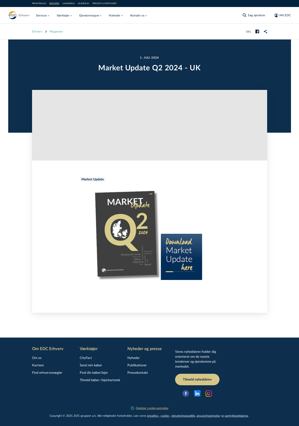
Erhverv (54, 3)
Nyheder (133, 358)
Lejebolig (83, 3)
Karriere (38, 365)
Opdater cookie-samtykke (149, 408)
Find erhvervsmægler (47, 372)
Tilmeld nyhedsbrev (197, 379)
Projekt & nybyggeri (104, 3)
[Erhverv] (18, 15)
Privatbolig (39, 3)
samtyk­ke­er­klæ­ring (236, 415)
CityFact (86, 358)
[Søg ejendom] (253, 15)
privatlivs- (153, 415)
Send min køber (91, 365)
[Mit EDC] (281, 15)
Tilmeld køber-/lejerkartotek (100, 380)
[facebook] (257, 31)
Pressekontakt (137, 372)
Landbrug (69, 3)
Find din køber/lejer (94, 372)
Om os (37, 358)
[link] (265, 31)
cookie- (165, 415)
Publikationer (137, 365)
